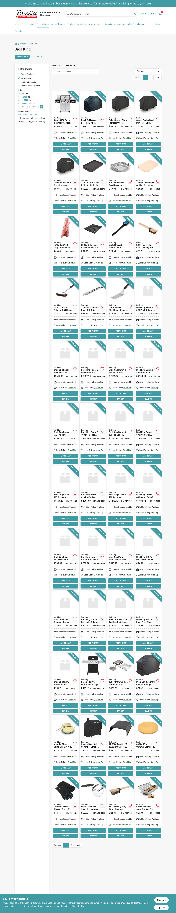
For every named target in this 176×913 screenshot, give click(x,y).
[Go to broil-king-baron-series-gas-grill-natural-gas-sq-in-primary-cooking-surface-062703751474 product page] (65, 434)
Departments (27, 24)
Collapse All (22, 114)
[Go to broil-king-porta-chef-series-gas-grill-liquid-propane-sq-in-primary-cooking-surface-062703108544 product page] (120, 559)
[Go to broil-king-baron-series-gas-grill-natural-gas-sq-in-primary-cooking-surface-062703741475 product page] (65, 496)
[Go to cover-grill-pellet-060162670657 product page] (93, 746)
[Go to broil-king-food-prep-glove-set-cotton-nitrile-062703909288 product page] (148, 621)
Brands (23, 44)
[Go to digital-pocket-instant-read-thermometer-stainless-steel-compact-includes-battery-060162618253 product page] (120, 247)
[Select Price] (41, 106)
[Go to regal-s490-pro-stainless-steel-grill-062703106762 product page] (65, 122)
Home (17, 24)
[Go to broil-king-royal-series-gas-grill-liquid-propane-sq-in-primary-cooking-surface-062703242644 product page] (93, 559)
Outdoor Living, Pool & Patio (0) (32, 122)
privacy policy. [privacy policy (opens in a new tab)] (9, 906)
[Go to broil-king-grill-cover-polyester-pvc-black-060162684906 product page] (93, 122)
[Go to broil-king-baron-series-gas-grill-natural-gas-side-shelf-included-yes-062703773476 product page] (93, 434)
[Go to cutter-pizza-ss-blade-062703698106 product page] (93, 808)
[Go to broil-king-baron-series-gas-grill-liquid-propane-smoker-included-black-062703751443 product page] (148, 434)
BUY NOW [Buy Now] (65, 149)
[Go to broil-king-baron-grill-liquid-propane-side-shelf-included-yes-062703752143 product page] (93, 683)
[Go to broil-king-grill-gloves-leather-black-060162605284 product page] (65, 808)
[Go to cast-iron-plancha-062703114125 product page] (93, 184)
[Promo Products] (19, 74)
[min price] (23, 106)
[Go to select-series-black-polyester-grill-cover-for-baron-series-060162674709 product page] (148, 122)
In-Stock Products (28, 82)
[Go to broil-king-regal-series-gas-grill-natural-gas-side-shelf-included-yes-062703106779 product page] (93, 371)
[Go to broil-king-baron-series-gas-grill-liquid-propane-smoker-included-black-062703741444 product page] (93, 496)
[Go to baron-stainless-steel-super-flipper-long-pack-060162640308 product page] (120, 309)
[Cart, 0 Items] (160, 13)
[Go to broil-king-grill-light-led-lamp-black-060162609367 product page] (93, 621)
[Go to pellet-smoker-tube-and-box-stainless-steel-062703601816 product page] (120, 621)
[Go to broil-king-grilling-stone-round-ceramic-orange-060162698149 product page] (148, 746)
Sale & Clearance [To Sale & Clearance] (58, 24)
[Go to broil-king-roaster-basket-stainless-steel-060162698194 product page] (120, 184)
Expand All (33, 114)
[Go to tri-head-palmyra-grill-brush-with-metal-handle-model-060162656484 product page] (65, 309)
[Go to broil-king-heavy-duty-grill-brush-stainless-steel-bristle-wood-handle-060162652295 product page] (120, 808)
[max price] (34, 106)
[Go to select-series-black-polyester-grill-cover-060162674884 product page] (120, 122)
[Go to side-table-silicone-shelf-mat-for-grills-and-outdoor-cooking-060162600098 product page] (93, 247)
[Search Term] (101, 14)
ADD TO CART (66, 144)
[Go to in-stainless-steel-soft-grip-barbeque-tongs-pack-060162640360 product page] (93, 309)
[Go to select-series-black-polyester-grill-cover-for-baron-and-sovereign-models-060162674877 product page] (65, 184)
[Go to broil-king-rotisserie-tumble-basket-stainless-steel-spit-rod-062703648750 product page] (148, 559)
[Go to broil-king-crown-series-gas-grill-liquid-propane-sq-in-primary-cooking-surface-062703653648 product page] (148, 496)
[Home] (16, 43)
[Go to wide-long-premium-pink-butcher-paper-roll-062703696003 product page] (65, 247)
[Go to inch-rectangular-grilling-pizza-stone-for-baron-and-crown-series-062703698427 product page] (148, 184)
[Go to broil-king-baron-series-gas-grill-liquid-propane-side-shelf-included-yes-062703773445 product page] (120, 434)
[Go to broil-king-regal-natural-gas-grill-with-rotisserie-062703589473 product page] (148, 309)
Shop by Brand (43, 24)
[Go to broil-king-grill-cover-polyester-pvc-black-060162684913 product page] (148, 683)
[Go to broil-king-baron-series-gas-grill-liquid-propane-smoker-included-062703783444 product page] (148, 371)
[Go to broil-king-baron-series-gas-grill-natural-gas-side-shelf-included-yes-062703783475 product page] (120, 371)
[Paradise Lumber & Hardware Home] (26, 14)
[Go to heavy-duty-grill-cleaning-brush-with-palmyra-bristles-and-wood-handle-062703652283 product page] (148, 247)
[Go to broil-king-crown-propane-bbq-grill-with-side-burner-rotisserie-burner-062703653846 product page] (120, 496)
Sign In (143, 14)
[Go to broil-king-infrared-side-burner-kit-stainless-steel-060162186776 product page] (120, 683)
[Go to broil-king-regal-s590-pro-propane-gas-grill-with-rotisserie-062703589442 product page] (65, 371)
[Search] (136, 14)
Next (157, 78)
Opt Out (161, 907)
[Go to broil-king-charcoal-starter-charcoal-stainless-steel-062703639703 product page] (65, 621)
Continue (161, 900)
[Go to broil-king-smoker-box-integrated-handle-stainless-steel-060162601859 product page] (148, 808)
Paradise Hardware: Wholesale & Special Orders (125, 24)
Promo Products (27, 74)
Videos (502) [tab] (36, 57)
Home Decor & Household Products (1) (36, 118)
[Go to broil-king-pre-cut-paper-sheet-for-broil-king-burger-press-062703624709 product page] (65, 683)
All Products (26, 78)
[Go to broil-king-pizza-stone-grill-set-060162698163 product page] (65, 746)
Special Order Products (30, 85)
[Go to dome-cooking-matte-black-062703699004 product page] (120, 746)
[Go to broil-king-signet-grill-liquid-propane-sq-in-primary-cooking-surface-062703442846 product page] (65, 559)
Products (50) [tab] (22, 57)
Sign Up (153, 14)
